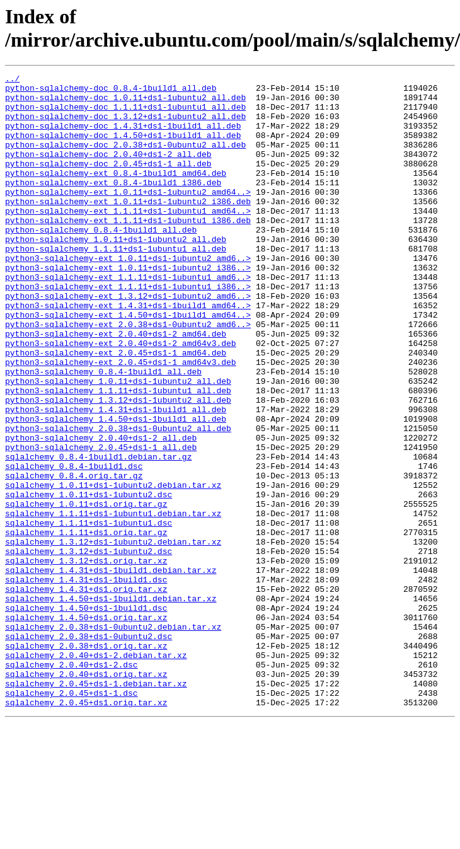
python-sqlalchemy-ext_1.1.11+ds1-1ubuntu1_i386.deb (128, 250)
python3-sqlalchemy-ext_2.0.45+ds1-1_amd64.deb (115, 409)
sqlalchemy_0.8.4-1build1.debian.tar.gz (98, 534)
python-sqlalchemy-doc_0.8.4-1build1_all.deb (110, 91)
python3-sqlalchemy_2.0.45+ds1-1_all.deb (101, 522)
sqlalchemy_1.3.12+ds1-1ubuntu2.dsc (88, 647)
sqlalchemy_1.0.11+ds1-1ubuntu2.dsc (88, 579)
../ (12, 80)
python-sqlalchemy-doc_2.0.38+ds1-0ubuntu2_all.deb (125, 159)
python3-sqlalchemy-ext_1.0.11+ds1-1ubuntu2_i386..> (128, 307)
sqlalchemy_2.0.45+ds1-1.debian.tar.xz (96, 806)
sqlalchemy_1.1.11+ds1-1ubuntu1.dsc (88, 613)
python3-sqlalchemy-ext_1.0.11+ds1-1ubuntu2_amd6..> (128, 295)
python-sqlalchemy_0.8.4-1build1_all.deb (101, 261)
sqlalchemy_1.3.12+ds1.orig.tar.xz (86, 658)
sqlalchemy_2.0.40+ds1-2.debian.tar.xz (96, 772)
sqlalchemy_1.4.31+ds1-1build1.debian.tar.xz (110, 670)
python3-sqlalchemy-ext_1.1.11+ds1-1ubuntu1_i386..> (128, 329)
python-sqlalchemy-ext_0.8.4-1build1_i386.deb (113, 205)
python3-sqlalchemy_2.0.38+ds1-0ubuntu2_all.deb (118, 499)
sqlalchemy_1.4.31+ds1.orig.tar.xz (86, 692)
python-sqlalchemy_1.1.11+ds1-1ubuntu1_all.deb (115, 284)
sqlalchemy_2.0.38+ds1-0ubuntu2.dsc (88, 749)
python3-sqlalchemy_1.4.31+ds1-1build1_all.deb (115, 477)
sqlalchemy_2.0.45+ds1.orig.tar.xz (86, 829)
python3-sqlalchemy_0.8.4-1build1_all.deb (103, 431)
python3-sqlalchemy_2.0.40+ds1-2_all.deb (101, 511)
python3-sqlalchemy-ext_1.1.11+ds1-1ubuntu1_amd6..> (128, 318)
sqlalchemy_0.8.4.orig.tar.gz (73, 556)
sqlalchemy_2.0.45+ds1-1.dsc (71, 817)
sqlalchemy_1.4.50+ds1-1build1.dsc (86, 715)
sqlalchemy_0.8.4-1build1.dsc (73, 545)
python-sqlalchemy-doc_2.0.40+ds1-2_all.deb (108, 170)
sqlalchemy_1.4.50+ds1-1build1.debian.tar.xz (110, 704)
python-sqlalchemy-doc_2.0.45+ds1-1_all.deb (108, 182)
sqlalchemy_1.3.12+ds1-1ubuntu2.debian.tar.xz (113, 636)
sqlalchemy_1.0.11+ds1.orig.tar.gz (86, 590)
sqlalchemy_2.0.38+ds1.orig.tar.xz (86, 760)
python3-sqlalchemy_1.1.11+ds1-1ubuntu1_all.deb (118, 454)
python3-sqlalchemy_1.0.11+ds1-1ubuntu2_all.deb (118, 443)
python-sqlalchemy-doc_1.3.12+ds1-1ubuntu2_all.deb (125, 125)
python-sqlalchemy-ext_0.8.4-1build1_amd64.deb (115, 193)
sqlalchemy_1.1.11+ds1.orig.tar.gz (86, 624)
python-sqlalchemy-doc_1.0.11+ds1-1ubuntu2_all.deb (125, 102)
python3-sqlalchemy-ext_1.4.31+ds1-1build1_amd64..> (128, 352)
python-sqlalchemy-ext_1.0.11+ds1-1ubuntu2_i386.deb (128, 227)
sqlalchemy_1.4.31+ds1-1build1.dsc (86, 681)
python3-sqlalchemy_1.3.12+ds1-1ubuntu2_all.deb (118, 465)
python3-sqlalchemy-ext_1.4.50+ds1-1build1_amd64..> (128, 363)
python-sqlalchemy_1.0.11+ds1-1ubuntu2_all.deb (115, 273)
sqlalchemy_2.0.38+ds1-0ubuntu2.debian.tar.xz (113, 738)
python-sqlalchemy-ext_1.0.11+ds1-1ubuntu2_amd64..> (128, 216)
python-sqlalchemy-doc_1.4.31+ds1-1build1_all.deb (123, 136)
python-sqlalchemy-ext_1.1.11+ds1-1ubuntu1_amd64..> (128, 239)
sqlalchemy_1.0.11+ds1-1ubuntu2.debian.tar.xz (113, 568)
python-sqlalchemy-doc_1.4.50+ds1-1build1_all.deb (123, 148)
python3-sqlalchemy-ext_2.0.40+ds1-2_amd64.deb (115, 386)
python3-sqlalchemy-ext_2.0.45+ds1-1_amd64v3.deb (120, 420)
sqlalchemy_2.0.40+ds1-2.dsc (71, 783)
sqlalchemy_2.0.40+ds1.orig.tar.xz (86, 794)
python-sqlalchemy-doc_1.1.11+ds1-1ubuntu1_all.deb (125, 114)
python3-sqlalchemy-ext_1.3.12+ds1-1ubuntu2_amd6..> (128, 341)
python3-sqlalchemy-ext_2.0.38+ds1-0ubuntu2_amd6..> (128, 375)
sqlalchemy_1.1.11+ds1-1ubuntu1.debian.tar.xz (113, 602)
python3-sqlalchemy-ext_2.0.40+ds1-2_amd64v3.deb (120, 397)
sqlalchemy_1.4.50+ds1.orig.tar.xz (86, 726)
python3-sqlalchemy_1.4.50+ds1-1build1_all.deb (115, 488)
